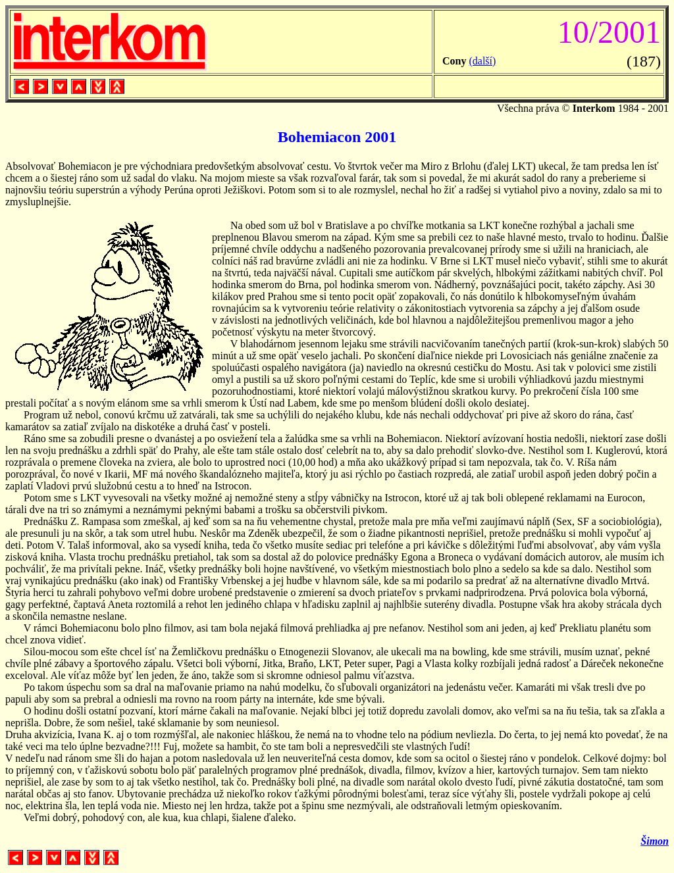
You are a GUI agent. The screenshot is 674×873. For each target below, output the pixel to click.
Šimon (654, 841)
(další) (482, 60)
